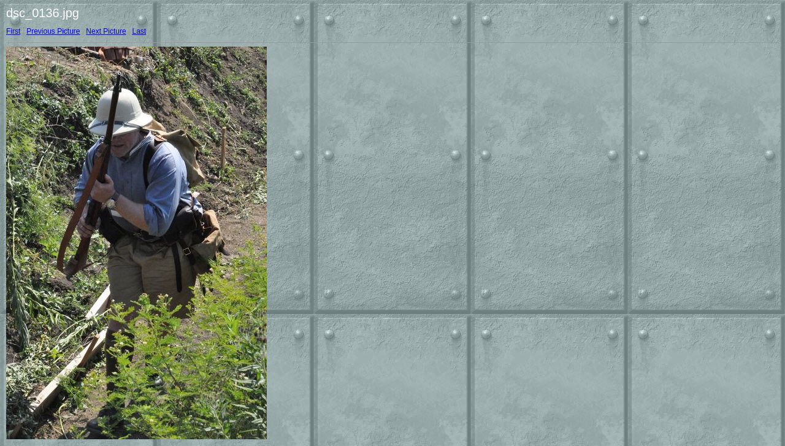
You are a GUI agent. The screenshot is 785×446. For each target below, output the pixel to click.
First (13, 31)
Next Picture (106, 31)
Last (139, 31)
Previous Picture (53, 31)
